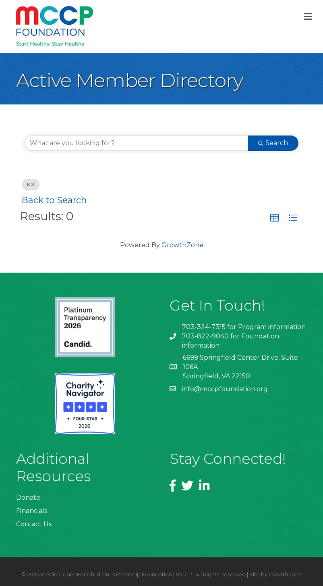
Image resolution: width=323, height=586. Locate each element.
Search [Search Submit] (273, 143)
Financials (31, 511)
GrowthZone (182, 245)
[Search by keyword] (136, 143)
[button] (275, 218)
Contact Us (34, 524)
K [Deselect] (31, 184)
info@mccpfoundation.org (225, 389)
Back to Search (54, 200)
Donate (28, 497)
